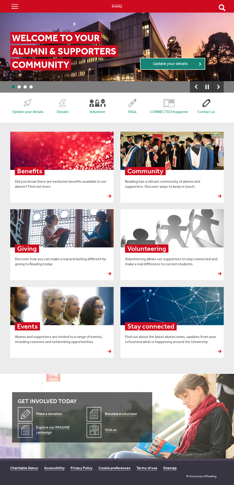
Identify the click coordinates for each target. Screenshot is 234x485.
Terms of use (146, 468)
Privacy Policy (82, 468)
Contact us (206, 112)
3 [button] (25, 86)
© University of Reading (201, 476)
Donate (63, 112)
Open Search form (222, 7)
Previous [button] (195, 87)
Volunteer (97, 112)
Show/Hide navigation (14, 6)
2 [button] (19, 86)
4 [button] (31, 86)
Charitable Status (24, 468)
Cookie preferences (114, 468)
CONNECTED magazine (169, 112)
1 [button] (13, 86)
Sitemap (170, 468)
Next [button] (218, 87)
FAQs (132, 112)
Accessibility (54, 468)
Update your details (170, 63)
